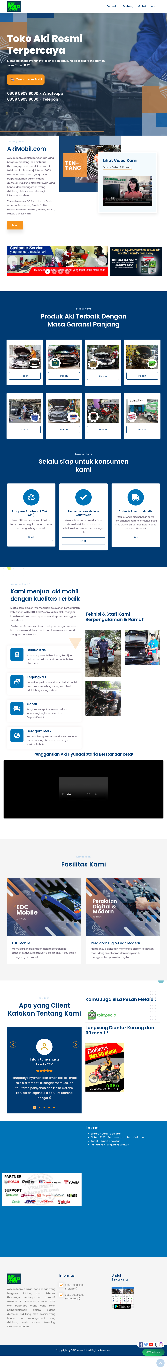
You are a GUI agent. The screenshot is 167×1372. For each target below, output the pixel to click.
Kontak (155, 6)
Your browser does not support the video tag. (127, 189)
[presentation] (13, 904)
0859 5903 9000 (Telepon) (74, 1286)
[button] (34, 1107)
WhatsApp (153, 1352)
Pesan (25, 375)
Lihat (15, 225)
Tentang (127, 6)
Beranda (112, 6)
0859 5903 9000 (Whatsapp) (74, 1296)
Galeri (142, 6)
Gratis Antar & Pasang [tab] (117, 167)
